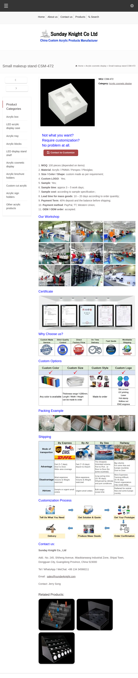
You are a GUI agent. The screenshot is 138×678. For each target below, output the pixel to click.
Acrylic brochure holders (15, 176)
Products (80, 16)
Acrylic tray (12, 136)
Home (41, 16)
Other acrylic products (13, 206)
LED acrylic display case (13, 126)
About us (53, 16)
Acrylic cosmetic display (120, 83)
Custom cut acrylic (16, 185)
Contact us (66, 16)
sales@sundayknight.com (61, 576)
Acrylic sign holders (12, 195)
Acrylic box (12, 116)
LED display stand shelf (16, 153)
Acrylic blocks (14, 143)
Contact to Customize (62, 152)
